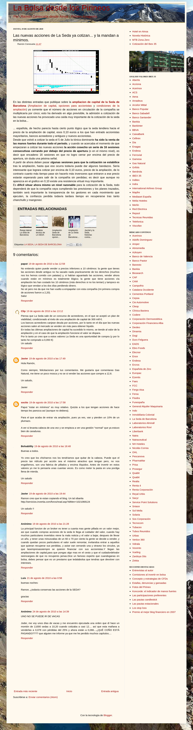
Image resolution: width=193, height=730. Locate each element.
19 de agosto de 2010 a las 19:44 (47, 493)
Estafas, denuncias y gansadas (149, 583)
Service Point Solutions (145, 502)
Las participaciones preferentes (149, 595)
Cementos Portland (142, 294)
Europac (136, 373)
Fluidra (136, 398)
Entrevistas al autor (142, 570)
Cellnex (136, 138)
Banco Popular (140, 109)
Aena (135, 96)
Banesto (136, 264)
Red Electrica (139, 209)
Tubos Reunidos (141, 531)
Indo (134, 410)
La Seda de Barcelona (144, 419)
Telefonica (137, 221)
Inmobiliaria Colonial (143, 414)
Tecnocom (137, 523)
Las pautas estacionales (145, 603)
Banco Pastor (139, 260)
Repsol (136, 213)
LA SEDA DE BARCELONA (48, 244)
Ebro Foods (138, 348)
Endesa (136, 150)
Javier (24, 358)
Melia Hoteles (139, 200)
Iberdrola (137, 171)
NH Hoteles (138, 444)
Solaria (136, 514)
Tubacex (137, 527)
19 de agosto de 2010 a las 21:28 (51, 523)
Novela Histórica (141, 35)
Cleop (135, 306)
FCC (134, 385)
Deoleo (136, 327)
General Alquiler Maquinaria (147, 406)
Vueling (136, 552)
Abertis (136, 80)
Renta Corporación (142, 489)
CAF (134, 277)
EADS (135, 344)
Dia (134, 142)
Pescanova (138, 456)
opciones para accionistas (75, 105)
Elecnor (136, 352)
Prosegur (137, 469)
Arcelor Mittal (139, 105)
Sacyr (135, 498)
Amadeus (137, 100)
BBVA (135, 130)
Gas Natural (138, 163)
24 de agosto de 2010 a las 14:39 (51, 611)
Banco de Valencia (142, 256)
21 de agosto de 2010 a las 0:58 (44, 578)
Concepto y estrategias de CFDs (150, 578)
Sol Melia (137, 510)
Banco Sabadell (140, 113)
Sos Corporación (141, 518)
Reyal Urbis (138, 493)
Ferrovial (137, 155)
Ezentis (136, 377)
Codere (136, 314)
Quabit (136, 473)
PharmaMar (138, 460)
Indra (135, 184)
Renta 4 (136, 485)
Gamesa (137, 159)
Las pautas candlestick (144, 599)
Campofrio (138, 285)
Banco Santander (141, 117)
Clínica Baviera (140, 310)
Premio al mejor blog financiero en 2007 (154, 612)
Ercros (135, 364)
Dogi (134, 335)
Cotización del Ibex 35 (144, 43)
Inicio (69, 691)
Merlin (135, 205)
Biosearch (137, 273)
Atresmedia (138, 248)
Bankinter (137, 125)
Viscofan (137, 225)
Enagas (136, 146)
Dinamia (136, 331)
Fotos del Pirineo (141, 587)
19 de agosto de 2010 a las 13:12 (44, 311)
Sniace (136, 506)
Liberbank (137, 431)
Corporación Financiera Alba (147, 323)
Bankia (136, 121)
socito (24, 402)
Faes (135, 381)
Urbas (135, 535)
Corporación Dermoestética (147, 319)
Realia (135, 481)
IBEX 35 (136, 175)
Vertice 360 (138, 539)
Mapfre (136, 192)
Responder (27, 300)
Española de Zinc (141, 369)
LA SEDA (28, 244)
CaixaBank (138, 134)
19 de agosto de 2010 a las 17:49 (47, 358)
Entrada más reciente (25, 691)
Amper (136, 244)
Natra (135, 435)
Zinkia (135, 560)
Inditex (136, 180)
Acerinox (137, 88)
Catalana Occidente (143, 289)
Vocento (136, 548)
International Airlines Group (147, 188)
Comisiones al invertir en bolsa (149, 574)
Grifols (135, 167)
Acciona (136, 84)
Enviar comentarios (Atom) (43, 697)
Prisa (135, 464)
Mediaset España (141, 196)
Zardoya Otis (139, 556)
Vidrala (136, 543)
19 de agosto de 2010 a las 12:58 (47, 263)
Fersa (135, 394)
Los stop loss (139, 608)
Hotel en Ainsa (140, 31)
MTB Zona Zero (140, 39)
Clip (23, 311)
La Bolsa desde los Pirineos (61, 7)
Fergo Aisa (138, 389)
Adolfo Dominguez (142, 239)
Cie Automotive (140, 302)
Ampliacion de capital (42, 105)
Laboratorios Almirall (143, 423)
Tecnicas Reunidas (142, 217)
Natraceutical (139, 439)
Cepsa (135, 298)
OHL (134, 452)
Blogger (108, 715)
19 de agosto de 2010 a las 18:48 (52, 446)
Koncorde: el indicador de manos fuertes (154, 591)
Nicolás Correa (140, 448)
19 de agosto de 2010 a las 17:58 (47, 402)
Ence (135, 356)
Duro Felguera (140, 339)
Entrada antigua (110, 691)
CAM (135, 281)
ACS (134, 92)
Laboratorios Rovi (142, 427)
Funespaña (138, 402)
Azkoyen (137, 252)
